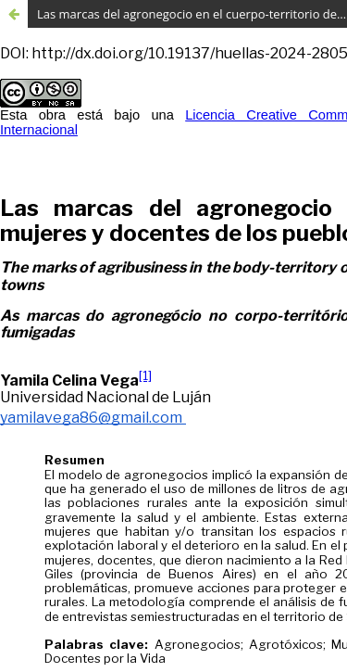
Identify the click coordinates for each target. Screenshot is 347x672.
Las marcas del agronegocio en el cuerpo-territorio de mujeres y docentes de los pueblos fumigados (192, 14)
